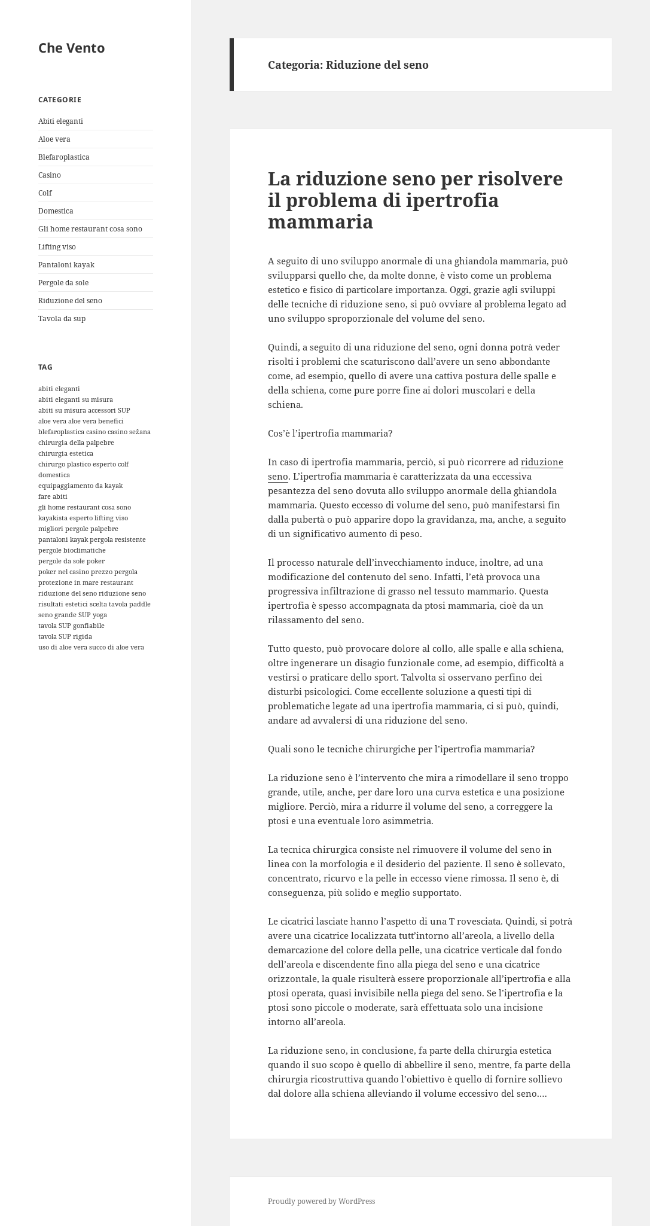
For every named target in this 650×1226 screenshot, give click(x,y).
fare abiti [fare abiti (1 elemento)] (53, 496)
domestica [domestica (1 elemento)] (54, 475)
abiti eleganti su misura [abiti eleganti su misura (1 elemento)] (75, 399)
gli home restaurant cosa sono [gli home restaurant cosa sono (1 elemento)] (84, 507)
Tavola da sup (62, 318)
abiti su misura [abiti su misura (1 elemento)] (62, 410)
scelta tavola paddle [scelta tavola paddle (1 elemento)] (120, 604)
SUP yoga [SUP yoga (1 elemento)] (92, 615)
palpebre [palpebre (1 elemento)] (104, 528)
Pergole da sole (63, 282)
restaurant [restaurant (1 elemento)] (116, 582)
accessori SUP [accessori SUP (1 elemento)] (109, 410)
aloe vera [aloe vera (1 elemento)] (52, 421)
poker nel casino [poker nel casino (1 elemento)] (63, 572)
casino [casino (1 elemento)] (96, 432)
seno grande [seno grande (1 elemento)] (57, 615)
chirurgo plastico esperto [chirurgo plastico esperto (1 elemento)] (77, 464)
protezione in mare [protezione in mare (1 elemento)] (68, 582)
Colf (44, 193)
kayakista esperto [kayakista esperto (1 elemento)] (65, 518)
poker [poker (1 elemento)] (96, 561)
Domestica (56, 211)
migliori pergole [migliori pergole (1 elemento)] (63, 528)
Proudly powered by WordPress (321, 1201)
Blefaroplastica (64, 157)
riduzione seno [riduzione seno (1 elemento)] (122, 593)
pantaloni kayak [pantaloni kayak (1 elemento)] (63, 539)
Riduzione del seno (70, 300)
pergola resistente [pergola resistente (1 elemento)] (118, 539)
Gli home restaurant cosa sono (90, 229)
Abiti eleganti (60, 121)
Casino (49, 175)
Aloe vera (54, 139)
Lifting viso (57, 247)
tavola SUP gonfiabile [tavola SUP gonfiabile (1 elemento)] (71, 625)
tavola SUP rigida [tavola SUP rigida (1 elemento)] (65, 636)
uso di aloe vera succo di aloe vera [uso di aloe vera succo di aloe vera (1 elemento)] (91, 647)
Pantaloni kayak (66, 265)
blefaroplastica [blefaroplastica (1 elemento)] (61, 432)
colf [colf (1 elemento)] (123, 464)
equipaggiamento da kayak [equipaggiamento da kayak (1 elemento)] (80, 485)
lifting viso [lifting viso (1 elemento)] (111, 518)
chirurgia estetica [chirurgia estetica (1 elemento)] (65, 453)
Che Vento (71, 47)
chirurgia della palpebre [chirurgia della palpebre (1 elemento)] (76, 442)
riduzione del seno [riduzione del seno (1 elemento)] (67, 593)
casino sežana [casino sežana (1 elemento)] (129, 432)
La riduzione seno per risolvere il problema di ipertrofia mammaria (415, 200)
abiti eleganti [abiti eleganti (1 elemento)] (59, 389)
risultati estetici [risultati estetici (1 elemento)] (63, 604)
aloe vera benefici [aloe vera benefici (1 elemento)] (96, 421)
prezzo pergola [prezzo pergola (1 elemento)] (114, 572)
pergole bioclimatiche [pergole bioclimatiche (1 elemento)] (72, 550)
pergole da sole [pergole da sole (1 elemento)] (61, 561)
